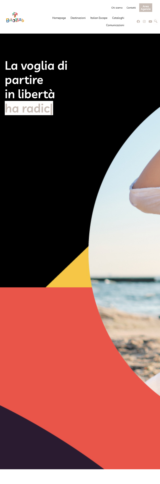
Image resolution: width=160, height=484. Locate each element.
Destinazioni (78, 17)
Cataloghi (118, 17)
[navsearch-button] (155, 21)
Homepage (59, 17)
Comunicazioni (115, 25)
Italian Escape (98, 17)
